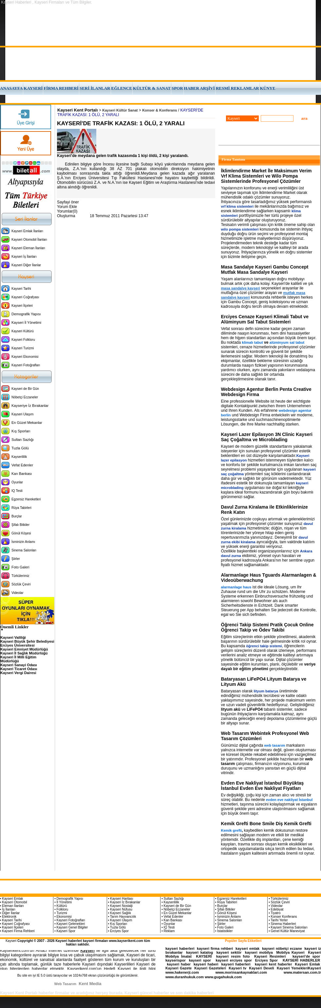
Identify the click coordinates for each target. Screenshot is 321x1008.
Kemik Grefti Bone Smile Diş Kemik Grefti (266, 823)
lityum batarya (266, 691)
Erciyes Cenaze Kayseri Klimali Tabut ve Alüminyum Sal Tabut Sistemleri (265, 319)
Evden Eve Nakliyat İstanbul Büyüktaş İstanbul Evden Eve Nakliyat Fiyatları (262, 785)
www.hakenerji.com (182, 972)
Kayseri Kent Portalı (77, 110)
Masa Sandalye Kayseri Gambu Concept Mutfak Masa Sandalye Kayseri (265, 269)
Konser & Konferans (159, 110)
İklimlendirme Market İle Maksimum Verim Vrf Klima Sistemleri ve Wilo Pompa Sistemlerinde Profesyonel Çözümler (266, 176)
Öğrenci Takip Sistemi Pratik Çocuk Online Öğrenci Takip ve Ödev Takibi (267, 627)
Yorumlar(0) (67, 211)
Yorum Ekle (67, 206)
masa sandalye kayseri (240, 288)
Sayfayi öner (68, 202)
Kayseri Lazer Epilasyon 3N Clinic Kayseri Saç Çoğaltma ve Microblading (266, 437)
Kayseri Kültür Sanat (120, 110)
